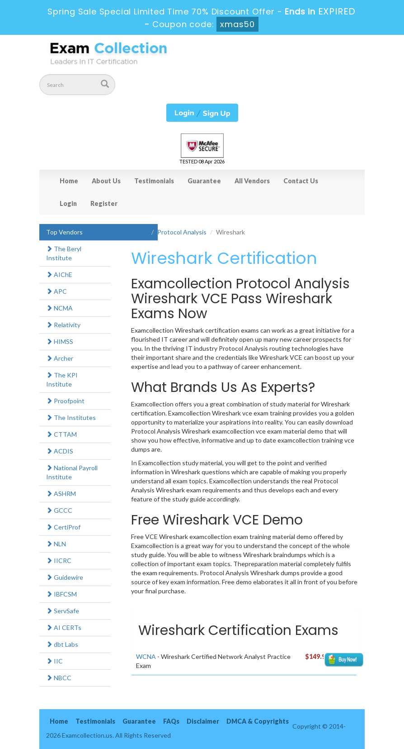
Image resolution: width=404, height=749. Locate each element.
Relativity (63, 325)
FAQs (171, 721)
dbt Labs (62, 644)
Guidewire (64, 577)
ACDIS (59, 451)
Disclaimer (203, 721)
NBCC (58, 678)
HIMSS (59, 341)
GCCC (59, 510)
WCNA (146, 656)
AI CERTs (63, 627)
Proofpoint (65, 401)
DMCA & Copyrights (257, 721)
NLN (56, 544)
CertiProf (63, 527)
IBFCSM (61, 594)
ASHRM (61, 493)
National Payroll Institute (72, 472)
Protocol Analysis (182, 232)
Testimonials (154, 181)
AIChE (59, 274)
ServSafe (62, 611)
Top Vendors (64, 232)
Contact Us (300, 181)
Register (103, 203)
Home (69, 181)
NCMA (59, 308)
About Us (106, 181)
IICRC (58, 560)
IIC (54, 661)
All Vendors (252, 181)
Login (68, 203)
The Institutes (71, 417)
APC (56, 291)
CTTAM (61, 434)
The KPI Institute (62, 379)
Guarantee (204, 181)
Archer (59, 358)
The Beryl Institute (63, 253)
